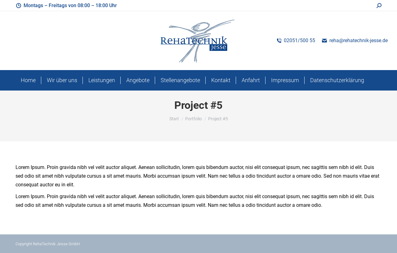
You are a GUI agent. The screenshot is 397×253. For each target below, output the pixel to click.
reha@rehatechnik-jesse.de (354, 40)
